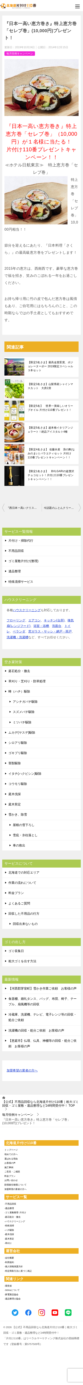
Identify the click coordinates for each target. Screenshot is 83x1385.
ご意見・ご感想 (12, 1171)
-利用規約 (9, 1262)
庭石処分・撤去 (19, 671)
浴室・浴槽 (41, 626)
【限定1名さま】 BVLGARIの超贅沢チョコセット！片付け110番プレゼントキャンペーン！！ (51, 475)
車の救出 (19, 845)
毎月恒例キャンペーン (19, 53)
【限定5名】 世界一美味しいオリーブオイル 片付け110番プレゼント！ (50, 407)
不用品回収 (16, 551)
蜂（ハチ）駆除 (19, 691)
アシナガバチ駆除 (25, 701)
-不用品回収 (10, 1204)
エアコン (34, 620)
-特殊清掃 (9, 1225)
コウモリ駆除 (17, 784)
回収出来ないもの (25, 924)
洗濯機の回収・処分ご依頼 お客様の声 (36, 1030)
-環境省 (8, 1286)
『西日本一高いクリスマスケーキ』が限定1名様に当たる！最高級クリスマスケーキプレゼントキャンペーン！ (24, 507)
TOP (40, 1103)
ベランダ (19, 631)
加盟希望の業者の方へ (22, 1071)
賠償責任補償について (15, 1184)
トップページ (11, 1150)
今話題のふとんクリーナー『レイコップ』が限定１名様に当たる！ (62, 507)
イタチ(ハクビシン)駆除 (24, 773)
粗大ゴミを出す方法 (22, 961)
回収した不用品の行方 (23, 913)
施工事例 (8, 1167)
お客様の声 (9, 1163)
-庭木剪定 (9, 1238)
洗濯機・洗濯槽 (17, 637)
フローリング (16, 620)
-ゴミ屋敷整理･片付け (15, 1212)
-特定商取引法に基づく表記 (18, 1271)
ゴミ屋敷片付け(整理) (23, 561)
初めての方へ (11, 1154)
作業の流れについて (22, 882)
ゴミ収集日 (16, 951)
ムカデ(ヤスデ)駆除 (21, 732)
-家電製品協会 (11, 1294)
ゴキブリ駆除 (17, 753)
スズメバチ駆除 (24, 712)
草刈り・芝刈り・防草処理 (27, 681)
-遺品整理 (9, 1208)
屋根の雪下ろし (24, 825)
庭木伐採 (14, 794)
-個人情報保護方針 (13, 1266)
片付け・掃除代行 (20, 540)
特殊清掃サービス (20, 581)
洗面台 (56, 626)
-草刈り (8, 1243)
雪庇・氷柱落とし (25, 835)
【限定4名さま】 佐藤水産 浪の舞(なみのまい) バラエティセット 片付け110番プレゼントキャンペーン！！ (51, 453)
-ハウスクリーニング (14, 1221)
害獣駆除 (14, 763)
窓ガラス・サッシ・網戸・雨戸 (50, 631)
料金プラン (16, 893)
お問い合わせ (11, 1180)
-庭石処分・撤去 (12, 1217)
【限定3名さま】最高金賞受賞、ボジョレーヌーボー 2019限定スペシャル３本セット (50, 366)
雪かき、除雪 (17, 814)
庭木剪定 (14, 804)
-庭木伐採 (9, 1234)
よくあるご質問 (19, 903)
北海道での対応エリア (23, 872)
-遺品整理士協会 (12, 1298)
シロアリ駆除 (17, 742)
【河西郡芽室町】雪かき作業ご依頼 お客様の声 (42, 988)
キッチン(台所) (54, 620)
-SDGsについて (12, 1290)
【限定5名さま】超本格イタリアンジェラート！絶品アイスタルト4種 (50, 429)
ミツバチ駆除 (22, 722)
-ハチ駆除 (9, 1230)
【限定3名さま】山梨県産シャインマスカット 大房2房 (50, 386)
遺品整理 (14, 571)
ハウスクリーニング (27, 610)
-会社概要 (9, 1258)
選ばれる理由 (11, 1158)
